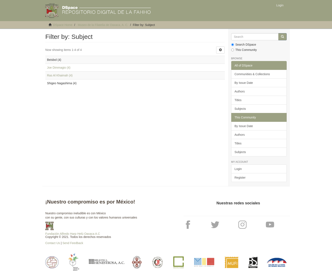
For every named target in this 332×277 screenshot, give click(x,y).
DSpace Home (62, 25)
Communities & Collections (252, 74)
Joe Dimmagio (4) (58, 67)
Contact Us (52, 243)
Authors (240, 91)
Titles (238, 100)
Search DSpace (243, 44)
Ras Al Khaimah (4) (60, 75)
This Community (244, 50)
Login (238, 169)
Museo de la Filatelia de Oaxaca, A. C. (103, 25)
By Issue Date (244, 82)
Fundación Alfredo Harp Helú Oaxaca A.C (72, 233)
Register (240, 177)
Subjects (240, 108)
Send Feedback (72, 243)
